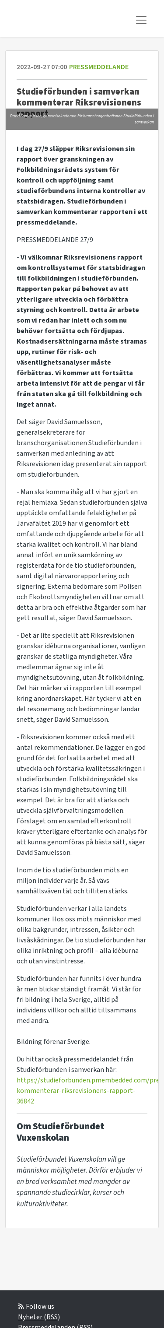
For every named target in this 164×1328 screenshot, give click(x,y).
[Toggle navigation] (141, 20)
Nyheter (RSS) (39, 1317)
